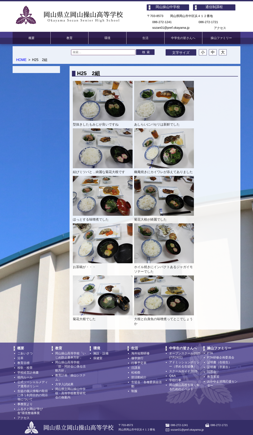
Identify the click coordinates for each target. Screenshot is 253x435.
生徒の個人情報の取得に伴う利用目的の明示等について (32, 395)
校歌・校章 (25, 367)
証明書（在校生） (219, 362)
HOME (21, 60)
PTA (210, 353)
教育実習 (213, 376)
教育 (70, 38)
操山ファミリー (221, 38)
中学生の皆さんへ (183, 38)
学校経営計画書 (28, 372)
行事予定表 (138, 363)
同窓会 (211, 372)
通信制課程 (214, 7)
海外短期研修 (140, 353)
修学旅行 (137, 358)
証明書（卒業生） (219, 367)
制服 (134, 391)
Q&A (172, 375)
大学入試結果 (64, 384)
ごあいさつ (25, 353)
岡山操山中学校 (168, 7)
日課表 (135, 367)
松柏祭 (135, 372)
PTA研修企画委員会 (220, 357)
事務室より (25, 404)
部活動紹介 (138, 377)
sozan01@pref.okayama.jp (170, 27)
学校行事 (175, 380)
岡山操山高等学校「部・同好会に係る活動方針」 (70, 366)
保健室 (97, 358)
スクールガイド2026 (183, 371)
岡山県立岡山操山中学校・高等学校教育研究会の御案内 (70, 393)
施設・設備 (100, 353)
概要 (31, 38)
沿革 (20, 358)
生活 (145, 38)
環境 (107, 38)
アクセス (220, 28)
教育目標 (23, 363)
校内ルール (25, 377)
